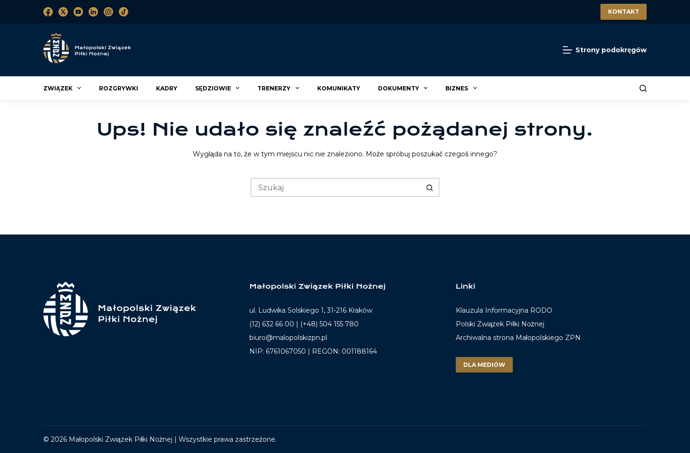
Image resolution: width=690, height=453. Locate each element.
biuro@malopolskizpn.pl (288, 337)
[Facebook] (48, 11)
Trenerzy (279, 88)
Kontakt (623, 11)
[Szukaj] (643, 88)
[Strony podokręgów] (605, 50)
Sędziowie (218, 88)
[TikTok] (123, 11)
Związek (63, 88)
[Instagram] (108, 11)
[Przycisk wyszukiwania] (429, 187)
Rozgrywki (118, 88)
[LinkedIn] (93, 11)
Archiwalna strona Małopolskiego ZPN (518, 337)
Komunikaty (338, 88)
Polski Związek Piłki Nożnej (500, 324)
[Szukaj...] (335, 187)
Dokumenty (404, 88)
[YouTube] (78, 11)
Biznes (462, 88)
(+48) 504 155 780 (329, 324)
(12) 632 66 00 (271, 324)
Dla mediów (484, 364)
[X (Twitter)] (63, 11)
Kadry (166, 88)
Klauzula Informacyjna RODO (504, 311)
